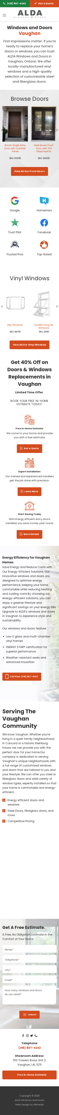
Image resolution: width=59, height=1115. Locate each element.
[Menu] (4, 15)
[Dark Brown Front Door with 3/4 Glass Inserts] (44, 124)
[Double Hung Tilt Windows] (44, 303)
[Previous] (2, 136)
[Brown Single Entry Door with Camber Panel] (15, 124)
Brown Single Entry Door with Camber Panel (15, 148)
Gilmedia (38, 1104)
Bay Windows (15, 324)
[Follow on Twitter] (31, 1036)
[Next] (56, 136)
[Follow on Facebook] (23, 1036)
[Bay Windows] (15, 303)
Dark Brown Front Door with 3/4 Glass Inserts (43, 148)
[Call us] (35, 1036)
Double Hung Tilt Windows (43, 326)
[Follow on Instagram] (27, 1036)
